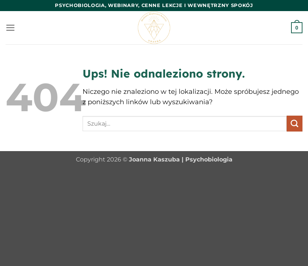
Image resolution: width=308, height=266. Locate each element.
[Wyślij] (294, 124)
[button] (10, 27)
